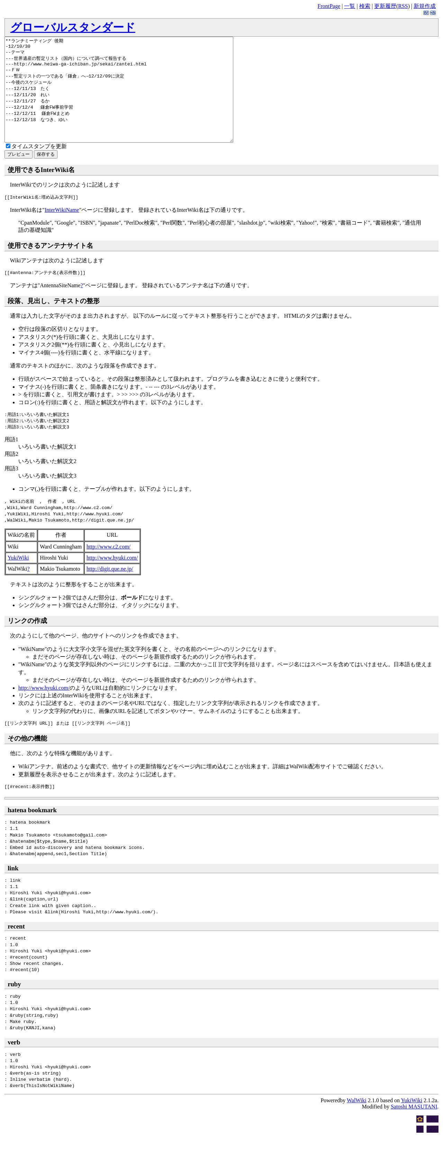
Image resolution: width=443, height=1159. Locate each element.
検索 (364, 6)
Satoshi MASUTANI (414, 1127)
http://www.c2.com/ (108, 567)
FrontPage (328, 6)
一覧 (349, 6)
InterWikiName (62, 231)
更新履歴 (385, 6)
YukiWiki (18, 578)
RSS (403, 6)
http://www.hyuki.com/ (112, 578)
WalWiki (357, 1121)
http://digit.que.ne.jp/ (110, 589)
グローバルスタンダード (72, 27)
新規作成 (425, 6)
